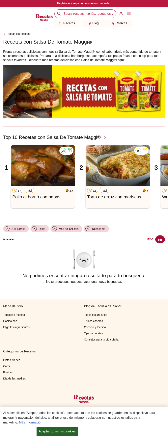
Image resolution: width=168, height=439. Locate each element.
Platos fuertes (11, 360)
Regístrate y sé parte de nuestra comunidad (84, 3)
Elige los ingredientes (16, 327)
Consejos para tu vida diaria (101, 339)
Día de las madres (14, 378)
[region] (84, 423)
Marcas (119, 23)
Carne (7, 366)
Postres (8, 372)
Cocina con (10, 321)
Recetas (67, 23)
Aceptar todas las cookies (57, 431)
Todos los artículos (95, 314)
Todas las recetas (19, 33)
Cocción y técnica (95, 327)
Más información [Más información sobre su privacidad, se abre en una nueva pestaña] (30, 422)
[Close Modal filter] (160, 239)
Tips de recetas (93, 333)
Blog (93, 23)
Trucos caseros (93, 321)
